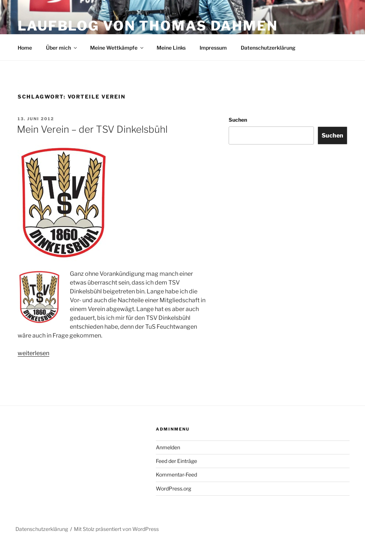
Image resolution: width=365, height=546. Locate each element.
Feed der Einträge (176, 461)
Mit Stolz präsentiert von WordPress (116, 529)
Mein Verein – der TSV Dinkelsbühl (92, 129)
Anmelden (168, 447)
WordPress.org (173, 488)
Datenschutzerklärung (268, 47)
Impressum (213, 47)
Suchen (238, 120)
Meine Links (171, 47)
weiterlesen (33, 353)
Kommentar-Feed (176, 474)
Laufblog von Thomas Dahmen (148, 26)
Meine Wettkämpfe (117, 47)
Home (25, 47)
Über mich (62, 47)
